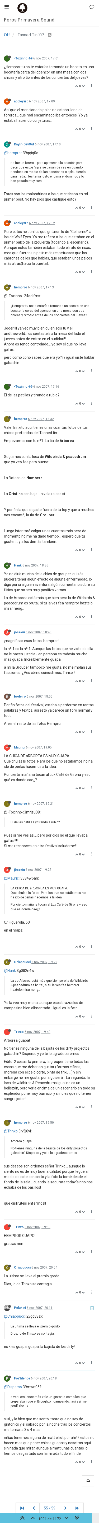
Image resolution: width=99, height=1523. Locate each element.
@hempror (13, 153)
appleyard (21, 101)
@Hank (10, 970)
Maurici (19, 747)
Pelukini (20, 1308)
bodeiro (20, 696)
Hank (18, 565)
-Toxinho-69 (23, 58)
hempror (20, 287)
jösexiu (19, 632)
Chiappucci (22, 962)
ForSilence (22, 1378)
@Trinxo (11, 1131)
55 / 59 (49, 1508)
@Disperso (13, 1387)
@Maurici (12, 878)
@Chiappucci (15, 1316)
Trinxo (19, 1032)
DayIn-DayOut (24, 144)
